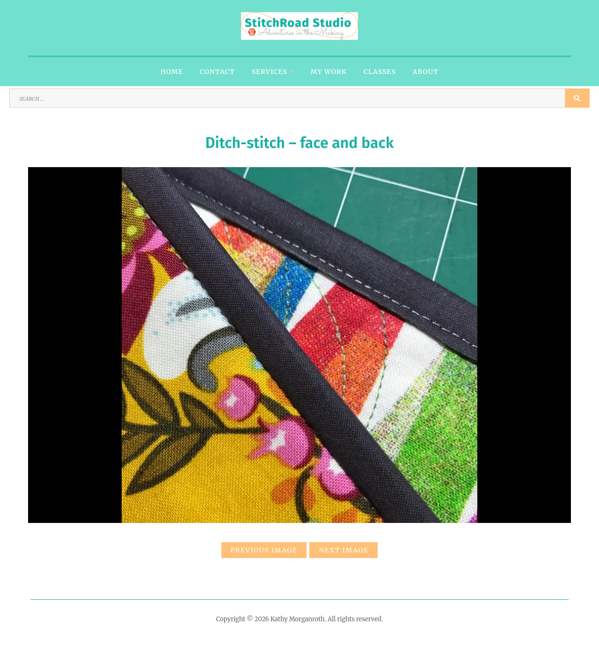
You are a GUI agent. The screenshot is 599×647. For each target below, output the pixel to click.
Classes (380, 71)
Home (172, 71)
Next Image (343, 550)
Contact (217, 71)
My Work (329, 71)
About (426, 71)
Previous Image (264, 550)
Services (269, 71)
